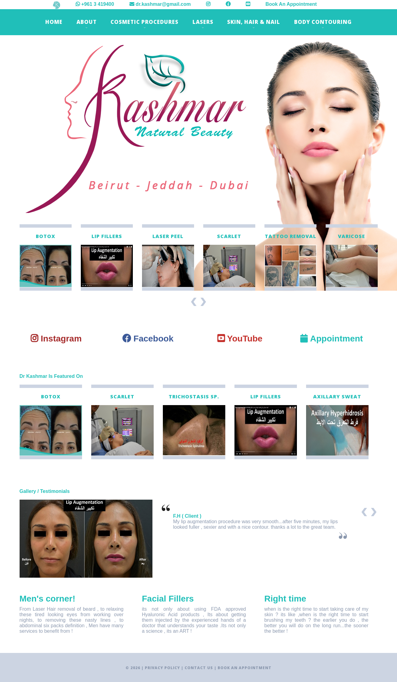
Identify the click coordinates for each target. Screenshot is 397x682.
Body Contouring (323, 23)
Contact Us (199, 667)
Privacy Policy (162, 667)
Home (53, 21)
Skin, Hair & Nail (253, 23)
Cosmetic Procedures (144, 23)
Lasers (202, 23)
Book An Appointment (291, 4)
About (86, 23)
